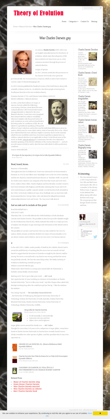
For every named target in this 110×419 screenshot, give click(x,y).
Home (15, 26)
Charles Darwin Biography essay (84, 146)
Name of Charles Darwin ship (27, 382)
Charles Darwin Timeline (88, 49)
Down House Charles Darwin (26, 384)
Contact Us (85, 21)
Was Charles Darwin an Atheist (28, 389)
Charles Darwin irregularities (84, 97)
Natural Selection (25, 26)
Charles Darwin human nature (87, 121)
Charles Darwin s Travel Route (87, 73)
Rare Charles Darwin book (25, 391)
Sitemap (94, 21)
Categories (73, 21)
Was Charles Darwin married (27, 386)
